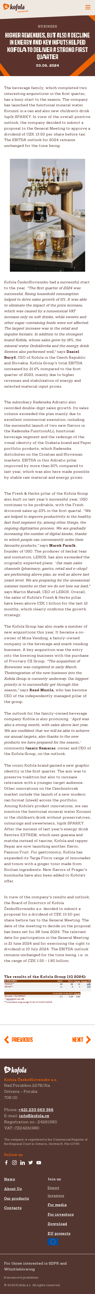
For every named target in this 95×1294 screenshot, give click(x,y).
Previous (22, 1040)
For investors (61, 1214)
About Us (13, 1188)
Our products (16, 1198)
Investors (56, 1196)
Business (47, 26)
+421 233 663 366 (35, 1109)
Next (77, 1040)
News (9, 1179)
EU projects (59, 1238)
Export (53, 1188)
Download (57, 1223)
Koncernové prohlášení (21, 1277)
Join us (54, 1179)
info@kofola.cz (34, 1115)
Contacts (13, 1207)
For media (57, 1204)
